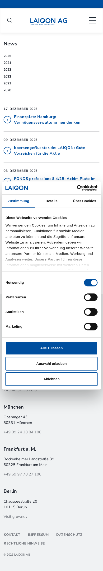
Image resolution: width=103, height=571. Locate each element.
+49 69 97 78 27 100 (23, 474)
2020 (7, 90)
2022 (7, 76)
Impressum (38, 534)
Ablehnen (51, 379)
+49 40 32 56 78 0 (20, 390)
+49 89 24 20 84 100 (23, 432)
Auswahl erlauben (51, 364)
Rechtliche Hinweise (24, 543)
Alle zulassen (51, 348)
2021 (7, 83)
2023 (7, 69)
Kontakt (12, 534)
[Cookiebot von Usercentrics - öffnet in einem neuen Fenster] (77, 188)
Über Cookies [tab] (84, 201)
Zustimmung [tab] (18, 201)
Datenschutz (69, 534)
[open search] (9, 20)
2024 (7, 63)
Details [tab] (51, 201)
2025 (7, 56)
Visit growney (15, 516)
